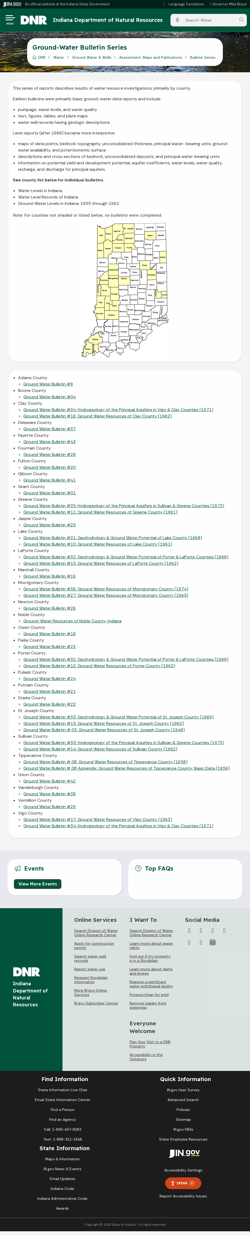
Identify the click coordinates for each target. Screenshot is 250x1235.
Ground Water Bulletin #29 (49, 810)
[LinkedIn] (189, 946)
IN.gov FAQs (183, 1133)
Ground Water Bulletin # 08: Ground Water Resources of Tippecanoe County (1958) (105, 765)
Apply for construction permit (94, 949)
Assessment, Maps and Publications (150, 61)
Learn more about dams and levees (151, 974)
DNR (41, 61)
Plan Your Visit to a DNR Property (150, 1047)
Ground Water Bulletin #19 (49, 580)
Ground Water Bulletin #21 (49, 695)
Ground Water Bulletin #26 (49, 612)
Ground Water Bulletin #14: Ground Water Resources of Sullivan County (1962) (100, 753)
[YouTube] (224, 934)
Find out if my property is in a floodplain (150, 962)
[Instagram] (213, 934)
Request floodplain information (91, 983)
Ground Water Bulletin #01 (49, 496)
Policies (183, 1113)
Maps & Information (62, 1162)
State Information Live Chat (62, 1093)
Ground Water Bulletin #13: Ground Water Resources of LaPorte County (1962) (100, 567)
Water (58, 61)
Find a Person (62, 1113)
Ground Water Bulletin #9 (48, 388)
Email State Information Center (62, 1103)
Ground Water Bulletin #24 (49, 682)
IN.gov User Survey (183, 1093)
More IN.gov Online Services (90, 996)
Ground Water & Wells (91, 61)
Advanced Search (183, 1103)
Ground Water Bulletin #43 (49, 445)
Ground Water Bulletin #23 (49, 650)
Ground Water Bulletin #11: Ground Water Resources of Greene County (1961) (100, 516)
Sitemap (183, 1123)
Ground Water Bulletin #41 (49, 484)
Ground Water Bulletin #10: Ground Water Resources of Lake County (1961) (97, 548)
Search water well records (90, 962)
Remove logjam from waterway (148, 1009)
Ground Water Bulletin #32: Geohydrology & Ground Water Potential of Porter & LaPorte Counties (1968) (125, 560)
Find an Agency (62, 1123)
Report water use (89, 972)
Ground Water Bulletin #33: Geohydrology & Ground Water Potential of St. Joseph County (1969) (118, 721)
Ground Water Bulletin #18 (49, 637)
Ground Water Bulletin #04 (49, 400)
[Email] (201, 946)
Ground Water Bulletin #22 (49, 708)
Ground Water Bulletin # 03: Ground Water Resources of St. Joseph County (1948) (104, 733)
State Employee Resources (183, 1143)
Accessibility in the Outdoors (146, 1060)
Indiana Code (62, 1192)
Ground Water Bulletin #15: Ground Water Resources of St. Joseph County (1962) (103, 727)
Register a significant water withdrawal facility (151, 987)
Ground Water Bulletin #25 (49, 528)
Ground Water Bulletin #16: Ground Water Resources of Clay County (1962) (97, 420)
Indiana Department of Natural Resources (99, 21)
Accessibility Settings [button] (183, 1174)
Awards (62, 1212)
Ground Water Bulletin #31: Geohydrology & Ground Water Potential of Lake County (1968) (112, 541)
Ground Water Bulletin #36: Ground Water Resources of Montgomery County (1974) (105, 592)
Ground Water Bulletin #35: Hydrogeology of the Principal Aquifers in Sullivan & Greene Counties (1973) (123, 509)
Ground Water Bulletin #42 (49, 785)
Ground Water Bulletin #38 (49, 797)
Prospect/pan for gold (149, 998)
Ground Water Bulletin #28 (49, 458)
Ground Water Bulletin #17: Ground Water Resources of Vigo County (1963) (97, 823)
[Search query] (209, 22)
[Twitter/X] (201, 934)
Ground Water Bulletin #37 (49, 432)
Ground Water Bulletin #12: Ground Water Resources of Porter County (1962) (99, 669)
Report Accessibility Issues (183, 1199)
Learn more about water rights (151, 949)
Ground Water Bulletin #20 (49, 471)
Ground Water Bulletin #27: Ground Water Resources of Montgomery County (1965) (105, 599)
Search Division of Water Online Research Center (96, 936)
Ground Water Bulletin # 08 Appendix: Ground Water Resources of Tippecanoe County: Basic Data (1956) (126, 772)
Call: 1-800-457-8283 (62, 1133)
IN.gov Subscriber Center (96, 1006)
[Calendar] (213, 946)
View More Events (37, 887)
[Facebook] (189, 934)
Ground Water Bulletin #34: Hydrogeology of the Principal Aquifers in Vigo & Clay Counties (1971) (118, 413)
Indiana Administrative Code (63, 1202)
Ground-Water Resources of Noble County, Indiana (72, 625)
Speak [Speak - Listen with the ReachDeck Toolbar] (182, 1186)
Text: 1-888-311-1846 (62, 1143)
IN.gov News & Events (62, 1172)
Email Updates (62, 1182)
